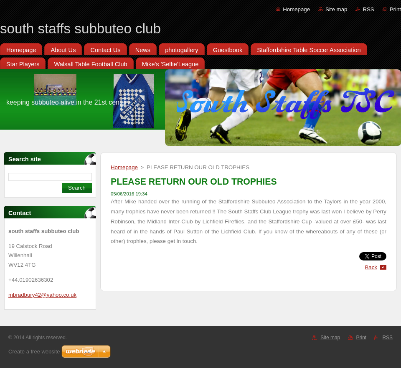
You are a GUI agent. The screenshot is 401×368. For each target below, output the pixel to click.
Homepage (296, 9)
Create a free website (34, 351)
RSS (368, 9)
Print (395, 9)
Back (371, 267)
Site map (336, 9)
